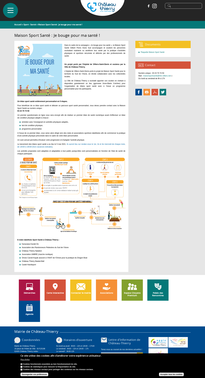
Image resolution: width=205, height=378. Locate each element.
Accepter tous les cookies (171, 375)
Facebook (149, 6)
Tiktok (160, 6)
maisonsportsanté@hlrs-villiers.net (157, 76)
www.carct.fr (158, 342)
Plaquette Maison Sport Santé (152, 52)
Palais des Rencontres (158, 294)
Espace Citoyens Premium (132, 294)
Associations (106, 292)
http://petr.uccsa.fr (178, 342)
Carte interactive (55, 292)
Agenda (29, 314)
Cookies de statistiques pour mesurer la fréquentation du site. (49, 367)
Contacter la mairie (81, 292)
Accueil (18, 24)
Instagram (154, 6)
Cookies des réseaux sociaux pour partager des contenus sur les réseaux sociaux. (58, 370)
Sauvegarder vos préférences (34, 375)
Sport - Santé (30, 24)
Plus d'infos (25, 360)
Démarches (29, 292)
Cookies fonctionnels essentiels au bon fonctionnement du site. (50, 364)
